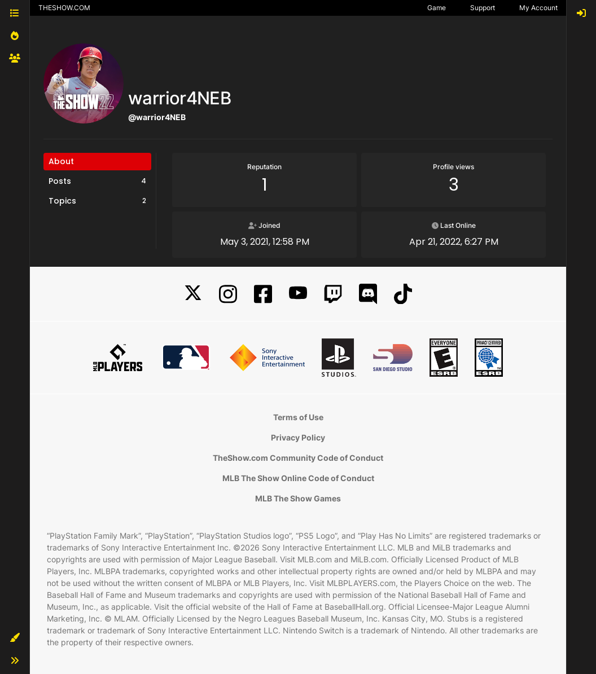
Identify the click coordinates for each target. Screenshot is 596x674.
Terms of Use (298, 417)
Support (482, 7)
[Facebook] (263, 294)
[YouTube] (298, 294)
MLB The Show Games (298, 498)
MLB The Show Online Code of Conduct (298, 478)
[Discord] (368, 294)
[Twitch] (333, 294)
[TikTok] (403, 294)
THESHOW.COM (64, 7)
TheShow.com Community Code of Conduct (298, 457)
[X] (193, 294)
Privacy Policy (298, 437)
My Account (538, 7)
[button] (15, 638)
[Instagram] (228, 294)
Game (436, 7)
